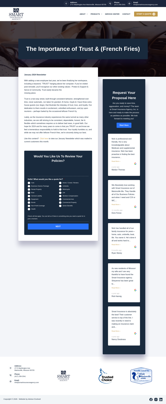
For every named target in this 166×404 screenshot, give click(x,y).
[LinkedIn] (160, 399)
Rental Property (36, 189)
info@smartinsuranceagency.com (145, 5)
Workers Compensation (70, 196)
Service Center (112, 14)
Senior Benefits (68, 206)
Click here (44, 139)
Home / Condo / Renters (71, 183)
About (84, 14)
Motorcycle (66, 189)
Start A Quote (145, 14)
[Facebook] (151, 399)
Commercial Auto (68, 199)
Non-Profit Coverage (38, 206)
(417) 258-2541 (119, 5)
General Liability (36, 196)
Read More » (116, 161)
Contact (126, 14)
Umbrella (65, 186)
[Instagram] (156, 399)
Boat (32, 193)
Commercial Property (69, 202)
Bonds (33, 202)
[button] (124, 125)
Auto (32, 183)
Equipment (34, 199)
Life (64, 193)
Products (97, 14)
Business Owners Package (40, 186)
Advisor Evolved (34, 399)
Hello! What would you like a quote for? (46, 179)
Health (33, 209)
